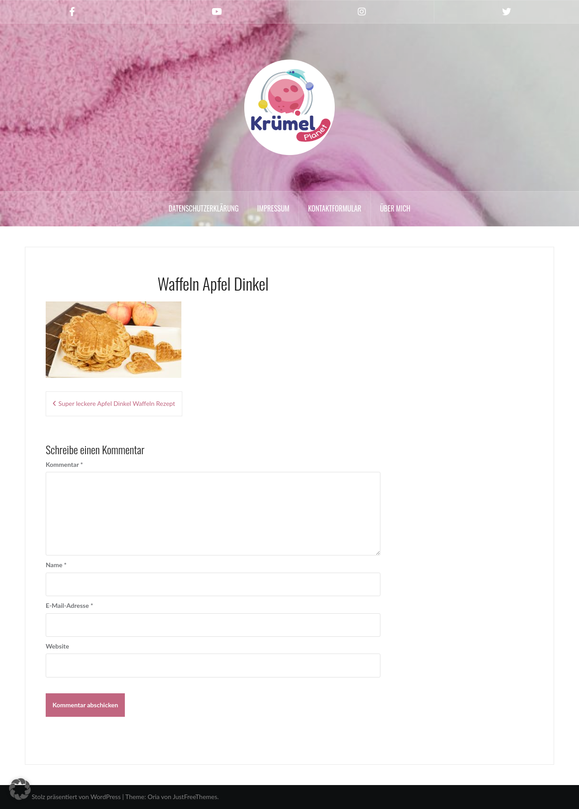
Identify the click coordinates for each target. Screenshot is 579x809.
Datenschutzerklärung (204, 208)
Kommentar (64, 464)
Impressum (273, 208)
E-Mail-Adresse (69, 605)
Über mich (395, 208)
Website (57, 646)
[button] (20, 789)
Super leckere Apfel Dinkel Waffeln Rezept (116, 403)
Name (56, 565)
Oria (153, 796)
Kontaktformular (334, 208)
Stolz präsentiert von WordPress (76, 796)
